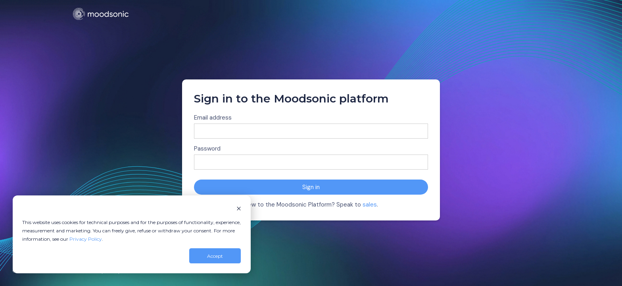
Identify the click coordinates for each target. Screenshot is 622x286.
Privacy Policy (85, 239)
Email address (213, 118)
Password (207, 149)
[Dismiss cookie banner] (238, 209)
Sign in (311, 187)
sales (370, 205)
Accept (215, 256)
